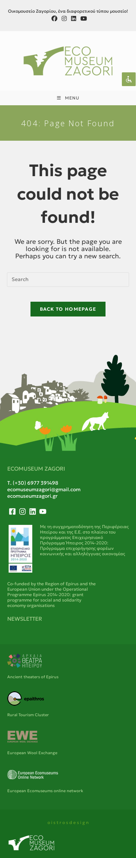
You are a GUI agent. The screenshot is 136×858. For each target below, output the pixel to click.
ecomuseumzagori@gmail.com (44, 489)
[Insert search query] (68, 279)
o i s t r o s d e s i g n (68, 822)
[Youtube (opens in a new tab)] (82, 18)
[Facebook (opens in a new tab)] (54, 18)
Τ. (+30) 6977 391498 (32, 483)
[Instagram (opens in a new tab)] (64, 18)
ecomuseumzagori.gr (32, 496)
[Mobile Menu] (68, 98)
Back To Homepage (68, 309)
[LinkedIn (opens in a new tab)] (73, 18)
